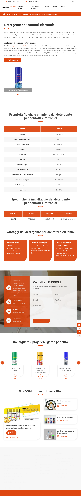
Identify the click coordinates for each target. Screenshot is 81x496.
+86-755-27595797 (14, 1)
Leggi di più (8, 433)
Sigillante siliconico (10, 479)
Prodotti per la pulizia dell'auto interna (19, 46)
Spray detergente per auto (27, 14)
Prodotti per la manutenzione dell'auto (15, 473)
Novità (55, 7)
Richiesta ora (13, 60)
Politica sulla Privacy (69, 494)
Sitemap (58, 494)
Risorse (47, 7)
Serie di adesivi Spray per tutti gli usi (15, 482)
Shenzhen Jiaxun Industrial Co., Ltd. (23, 494)
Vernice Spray (8, 460)
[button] (17, 94)
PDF (36, 465)
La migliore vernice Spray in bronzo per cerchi (67, 432)
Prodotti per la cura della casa (13, 476)
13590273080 (15, 322)
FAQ (36, 460)
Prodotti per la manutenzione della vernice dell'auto (17, 469)
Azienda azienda (20, 7)
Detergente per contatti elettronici (46, 14)
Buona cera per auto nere (66, 417)
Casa (8, 14)
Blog (36, 468)
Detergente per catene (15, 371)
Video (36, 463)
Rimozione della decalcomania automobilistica (40, 372)
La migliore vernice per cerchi (66, 402)
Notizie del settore (45, 470)
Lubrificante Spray (9, 463)
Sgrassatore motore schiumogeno (66, 371)
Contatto (62, 7)
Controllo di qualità (35, 7)
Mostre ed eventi (45, 473)
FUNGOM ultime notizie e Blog (41, 393)
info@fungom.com (33, 1)
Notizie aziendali (45, 468)
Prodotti (13, 7)
